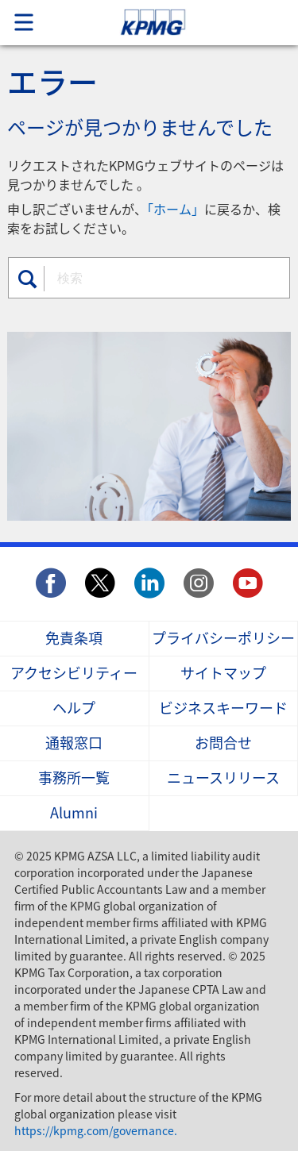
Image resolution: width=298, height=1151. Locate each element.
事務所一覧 (74, 778)
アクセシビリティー (73, 673)
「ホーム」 (175, 208)
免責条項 (74, 638)
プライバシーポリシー (223, 638)
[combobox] (164, 277)
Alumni (74, 813)
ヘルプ (73, 708)
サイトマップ (223, 673)
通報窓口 (74, 743)
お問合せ (223, 743)
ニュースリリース (223, 778)
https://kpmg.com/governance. (95, 1130)
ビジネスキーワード (223, 708)
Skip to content (180, 22)
